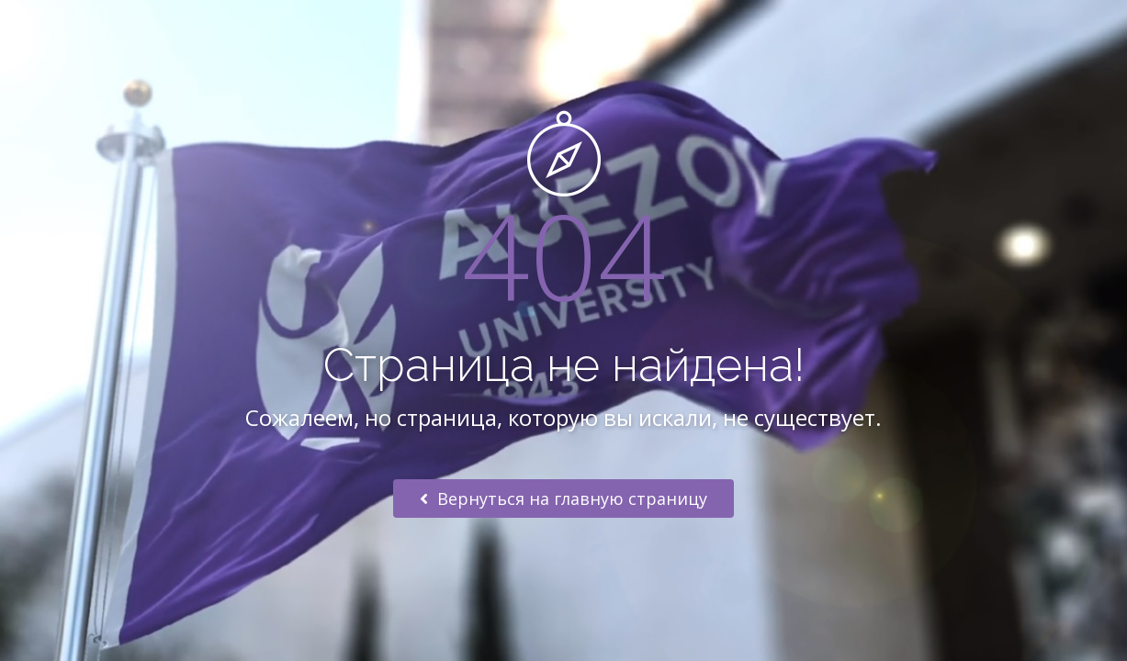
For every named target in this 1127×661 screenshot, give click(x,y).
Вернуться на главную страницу (563, 498)
